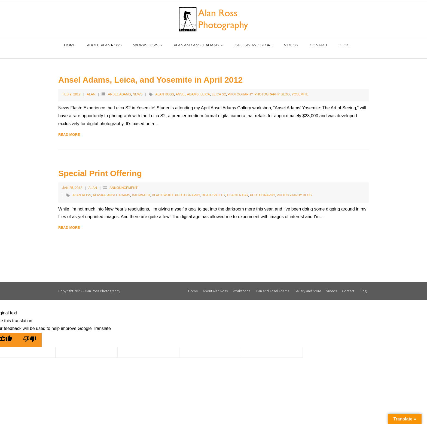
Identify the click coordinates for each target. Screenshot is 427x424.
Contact (348, 284)
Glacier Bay (237, 189)
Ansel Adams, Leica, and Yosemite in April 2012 (150, 73)
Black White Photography (176, 189)
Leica (205, 88)
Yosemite (299, 88)
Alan (91, 88)
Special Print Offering (100, 167)
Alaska (99, 189)
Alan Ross (164, 88)
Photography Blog (272, 88)
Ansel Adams (119, 88)
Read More (69, 129)
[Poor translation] (30, 334)
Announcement (123, 182)
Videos (331, 284)
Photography (240, 88)
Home (193, 284)
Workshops (241, 284)
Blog (363, 284)
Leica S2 (219, 88)
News (137, 88)
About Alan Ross (215, 284)
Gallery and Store (307, 284)
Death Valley (213, 189)
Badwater (141, 189)
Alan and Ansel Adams (272, 284)
